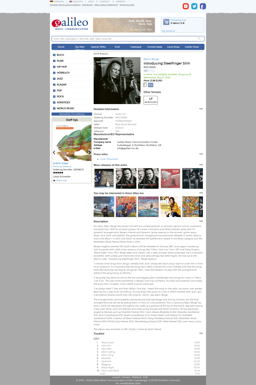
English (76, 1)
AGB (145, 377)
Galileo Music (192, 46)
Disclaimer (87, 4)
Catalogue (135, 46)
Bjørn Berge (151, 58)
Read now (61, 180)
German (57, 1)
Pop (59, 90)
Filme (60, 60)
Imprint (120, 1)
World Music (65, 108)
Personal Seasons (62, 166)
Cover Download (109, 159)
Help (91, 1)
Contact (105, 1)
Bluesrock (104, 54)
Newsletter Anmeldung (71, 114)
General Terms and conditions (65, 4)
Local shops (173, 46)
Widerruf (136, 377)
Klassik (61, 84)
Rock (60, 96)
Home (61, 46)
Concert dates (154, 46)
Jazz (60, 78)
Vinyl (117, 46)
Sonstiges (63, 102)
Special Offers (98, 46)
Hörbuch (63, 72)
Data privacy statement (106, 4)
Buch (60, 54)
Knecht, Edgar (60, 163)
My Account (168, 31)
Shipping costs (127, 4)
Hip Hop (62, 66)
